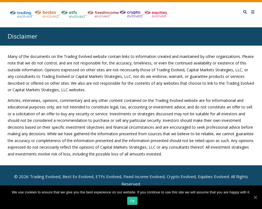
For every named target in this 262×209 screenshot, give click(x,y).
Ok (132, 201)
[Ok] (255, 197)
